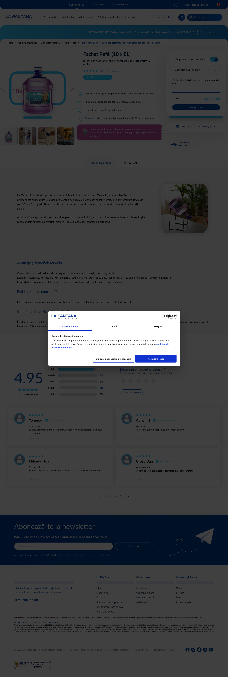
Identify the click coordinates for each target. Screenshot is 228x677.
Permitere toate (156, 358)
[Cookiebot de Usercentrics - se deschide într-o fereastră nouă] (164, 316)
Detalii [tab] (114, 326)
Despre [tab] (158, 326)
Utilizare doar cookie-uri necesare (113, 358)
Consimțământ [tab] (70, 326)
